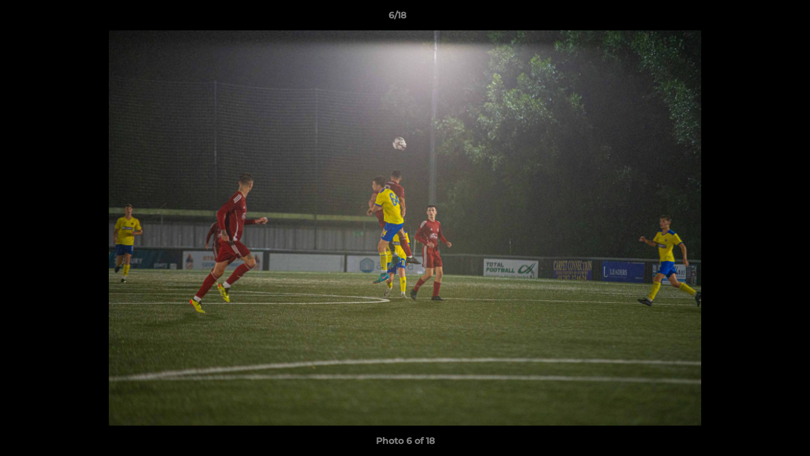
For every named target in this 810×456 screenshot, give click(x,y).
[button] (756, 18)
